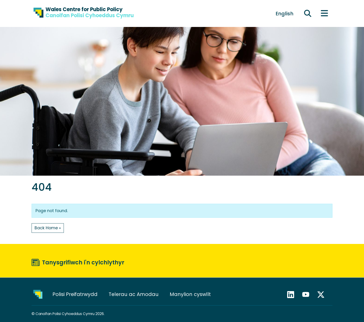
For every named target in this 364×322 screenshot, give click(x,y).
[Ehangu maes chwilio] (307, 13)
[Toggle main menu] (324, 13)
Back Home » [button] (48, 228)
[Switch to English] (284, 13)
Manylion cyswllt (191, 294)
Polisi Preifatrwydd (75, 294)
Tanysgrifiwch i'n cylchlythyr (83, 262)
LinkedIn (292, 294)
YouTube (307, 294)
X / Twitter (322, 294)
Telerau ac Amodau (134, 294)
